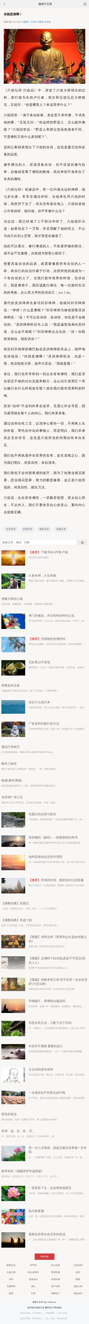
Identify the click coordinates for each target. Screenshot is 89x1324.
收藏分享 (61, 529)
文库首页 (11, 529)
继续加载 (45, 1256)
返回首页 (31, 1307)
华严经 (33, 1265)
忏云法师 (55, 1265)
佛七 (33, 1286)
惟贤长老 (11, 1265)
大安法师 (78, 1265)
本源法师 (55, 1279)
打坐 (33, 1293)
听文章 (48, 22)
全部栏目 (27, 529)
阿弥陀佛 (55, 1272)
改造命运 (33, 1279)
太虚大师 (11, 1272)
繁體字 (26, 22)
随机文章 (44, 529)
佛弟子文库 (45, 4)
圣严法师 (55, 1286)
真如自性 (78, 1293)
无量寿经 (11, 1286)
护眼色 (40, 22)
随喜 (78, 1279)
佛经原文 (49, 1307)
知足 (78, 1272)
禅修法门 (55, 1293)
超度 (11, 1293)
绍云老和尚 (33, 1272)
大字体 (33, 22)
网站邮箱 (57, 1307)
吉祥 (11, 1279)
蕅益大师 (78, 1286)
